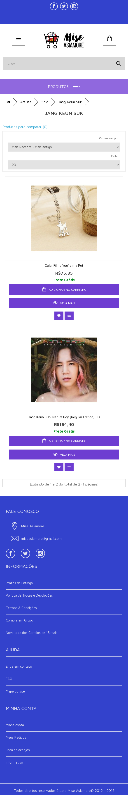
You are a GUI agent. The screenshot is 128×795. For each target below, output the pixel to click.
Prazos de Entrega (19, 583)
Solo (45, 102)
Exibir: (115, 156)
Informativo (14, 762)
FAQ (9, 679)
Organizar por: (109, 138)
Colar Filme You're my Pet (64, 265)
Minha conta (15, 725)
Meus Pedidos (16, 737)
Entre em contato (19, 666)
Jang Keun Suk (70, 102)
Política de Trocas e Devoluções (29, 595)
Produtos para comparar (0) (24, 127)
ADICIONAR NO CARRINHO (64, 289)
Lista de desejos (18, 750)
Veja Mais (64, 302)
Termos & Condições (21, 608)
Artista (25, 102)
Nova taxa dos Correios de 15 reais (31, 633)
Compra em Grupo (19, 620)
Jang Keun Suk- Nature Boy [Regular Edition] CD (64, 417)
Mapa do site (15, 691)
